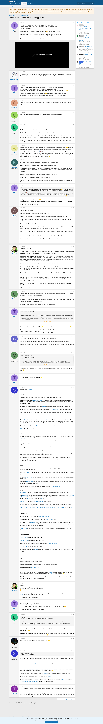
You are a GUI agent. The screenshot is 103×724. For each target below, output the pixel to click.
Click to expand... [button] (47, 321)
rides (68, 419)
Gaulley (44, 406)
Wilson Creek (28, 477)
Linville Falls (28, 472)
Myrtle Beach (23, 492)
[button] (35, 3)
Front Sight (65, 679)
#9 (73, 185)
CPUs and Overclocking (84, 33)
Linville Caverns (24, 537)
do (59, 486)
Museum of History (31, 554)
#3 (73, 85)
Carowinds (26, 419)
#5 (73, 112)
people (54, 486)
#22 (73, 650)
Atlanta (50, 572)
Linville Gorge (29, 481)
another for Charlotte (52, 669)
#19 (73, 600)
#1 (73, 22)
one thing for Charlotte (29, 669)
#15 (73, 352)
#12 (73, 291)
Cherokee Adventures (37, 400)
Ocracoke (29, 498)
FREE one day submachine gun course (29, 681)
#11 (73, 246)
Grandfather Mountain (25, 468)
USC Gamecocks (44, 447)
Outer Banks (25, 495)
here (52, 444)
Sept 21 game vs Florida (26, 437)
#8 (73, 159)
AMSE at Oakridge (32, 663)
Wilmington (22, 501)
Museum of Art (41, 554)
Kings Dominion (47, 419)
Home (11, 3)
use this (22, 594)
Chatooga (45, 673)
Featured (17, 3)
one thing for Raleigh (40, 669)
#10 (73, 207)
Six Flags (52, 573)
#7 (73, 145)
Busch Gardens (40, 425)
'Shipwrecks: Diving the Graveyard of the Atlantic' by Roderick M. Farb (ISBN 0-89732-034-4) (42, 507)
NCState (42, 440)
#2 (73, 71)
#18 (73, 583)
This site (22, 428)
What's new (30, 3)
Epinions (49, 676)
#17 (73, 387)
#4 (73, 100)
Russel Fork (55, 409)
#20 (73, 614)
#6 (73, 124)
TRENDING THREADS (83, 22)
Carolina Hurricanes (37, 453)
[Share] (72, 23)
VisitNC (30, 389)
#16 (73, 375)
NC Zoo (36, 549)
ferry (42, 498)
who (57, 486)
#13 (73, 309)
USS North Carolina (39, 501)
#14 (73, 336)
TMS (11, 19)
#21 (73, 638)
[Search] (90, 3)
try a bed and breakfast (43, 516)
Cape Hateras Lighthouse (39, 496)
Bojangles (32, 522)
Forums (24, 3)
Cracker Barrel (23, 528)
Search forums (17, 6)
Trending (11, 6)
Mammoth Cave (24, 540)
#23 (73, 686)
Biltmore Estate (53, 543)
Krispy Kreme (49, 519)
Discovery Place (24, 546)
